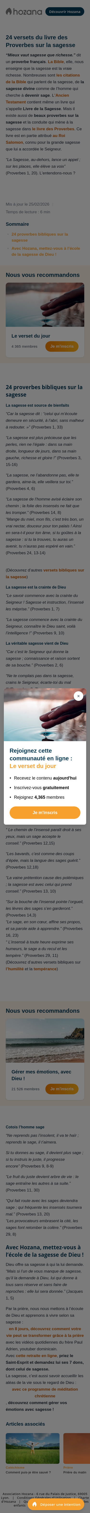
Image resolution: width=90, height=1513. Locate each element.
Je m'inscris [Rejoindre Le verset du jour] (45, 812)
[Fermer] (78, 696)
